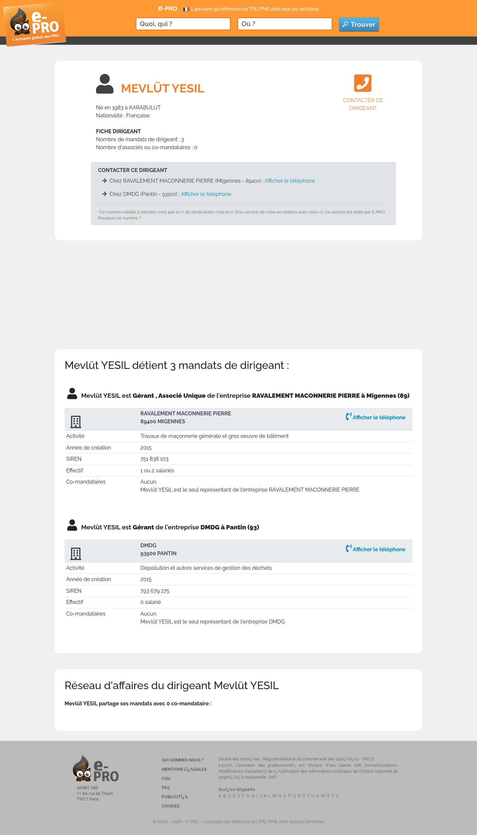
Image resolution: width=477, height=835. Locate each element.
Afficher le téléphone (290, 181)
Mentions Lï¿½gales (184, 769)
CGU (166, 778)
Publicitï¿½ (175, 796)
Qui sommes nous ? (182, 759)
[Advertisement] (238, 286)
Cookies (171, 806)
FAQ (166, 787)
